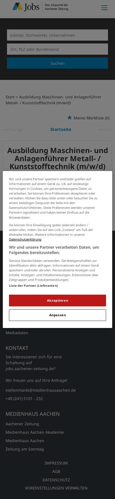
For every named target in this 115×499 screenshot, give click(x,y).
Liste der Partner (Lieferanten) (33, 285)
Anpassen (57, 315)
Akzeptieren (57, 300)
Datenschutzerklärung (25, 239)
